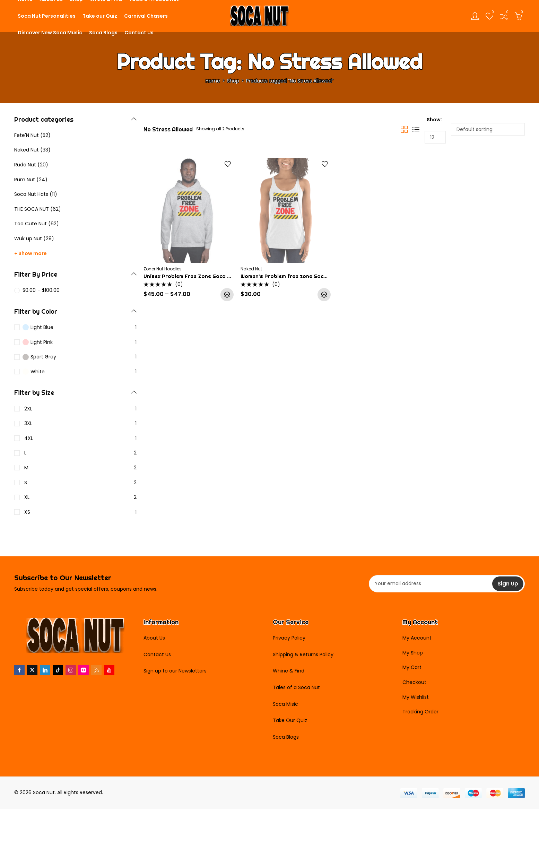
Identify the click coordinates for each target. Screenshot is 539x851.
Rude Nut (25, 164)
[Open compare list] (504, 15)
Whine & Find (288, 670)
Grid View (404, 129)
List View (415, 129)
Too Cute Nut (30, 223)
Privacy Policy (289, 637)
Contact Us (157, 654)
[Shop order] (488, 129)
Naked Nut (251, 269)
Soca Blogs (286, 736)
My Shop (412, 652)
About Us (154, 637)
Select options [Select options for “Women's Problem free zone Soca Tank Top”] (324, 294)
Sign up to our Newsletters (175, 670)
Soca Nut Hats (31, 194)
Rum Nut (24, 179)
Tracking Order (420, 711)
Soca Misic (285, 704)
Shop (233, 80)
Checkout (414, 682)
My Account (417, 637)
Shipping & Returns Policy (303, 654)
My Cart (411, 667)
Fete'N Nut (26, 135)
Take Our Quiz (290, 720)
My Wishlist (415, 697)
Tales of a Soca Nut (296, 687)
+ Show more (30, 253)
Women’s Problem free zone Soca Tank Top (296, 276)
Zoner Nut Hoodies (163, 269)
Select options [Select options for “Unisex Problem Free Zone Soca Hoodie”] (227, 294)
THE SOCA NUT (31, 209)
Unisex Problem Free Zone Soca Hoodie (194, 276)
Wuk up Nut (28, 238)
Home (213, 80)
